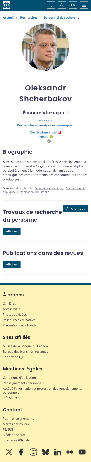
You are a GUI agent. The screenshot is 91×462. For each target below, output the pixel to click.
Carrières (9, 304)
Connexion (13, 357)
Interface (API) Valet (17, 440)
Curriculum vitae (43, 132)
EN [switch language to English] (73, 5)
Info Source (11, 398)
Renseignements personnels (23, 383)
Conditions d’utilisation (19, 378)
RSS (46, 141)
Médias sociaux (14, 435)
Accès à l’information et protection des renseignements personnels (42, 390)
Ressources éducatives (19, 320)
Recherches (28, 17)
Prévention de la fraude (19, 325)
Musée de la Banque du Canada (25, 346)
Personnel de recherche (61, 17)
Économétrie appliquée (49, 188)
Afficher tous (75, 208)
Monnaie (46, 121)
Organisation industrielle (33, 192)
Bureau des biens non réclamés (25, 351)
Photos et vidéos (15, 314)
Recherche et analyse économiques (45, 125)
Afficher (11, 231)
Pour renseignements (18, 418)
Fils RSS (8, 429)
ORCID (45, 137)
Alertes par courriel (17, 424)
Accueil (8, 17)
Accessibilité (11, 309)
